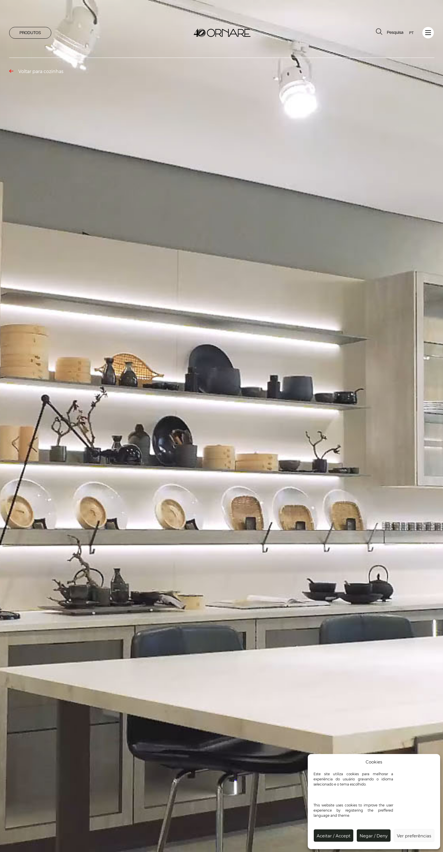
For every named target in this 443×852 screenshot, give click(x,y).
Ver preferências (414, 835)
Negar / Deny (374, 835)
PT (411, 33)
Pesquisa (389, 31)
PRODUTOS (30, 32)
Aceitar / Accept (333, 835)
